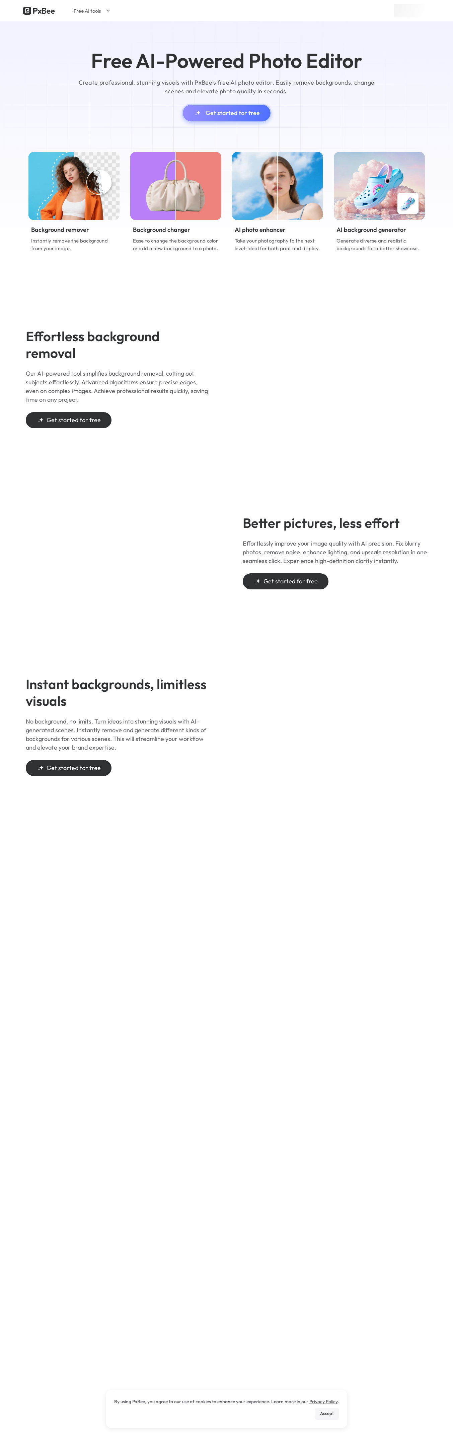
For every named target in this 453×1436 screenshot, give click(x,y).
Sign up (409, 11)
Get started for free (227, 113)
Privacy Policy (323, 1402)
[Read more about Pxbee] (39, 11)
